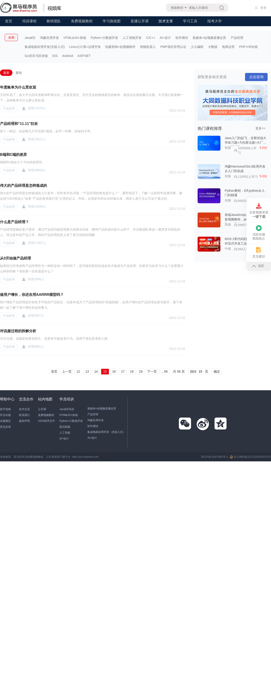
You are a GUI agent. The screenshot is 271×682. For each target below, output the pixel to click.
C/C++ (150, 38)
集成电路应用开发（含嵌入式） (106, 432)
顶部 (258, 266)
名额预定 (5, 421)
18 (132, 371)
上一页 (67, 371)
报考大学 (214, 21)
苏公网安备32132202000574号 (250, 456)
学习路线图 (112, 21)
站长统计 (105, 456)
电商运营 (228, 47)
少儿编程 (197, 47)
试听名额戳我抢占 (258, 232)
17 (123, 371)
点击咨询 (256, 77)
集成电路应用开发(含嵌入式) (45, 47)
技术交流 (24, 409)
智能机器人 (148, 47)
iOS (55, 56)
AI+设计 (165, 38)
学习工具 (190, 21)
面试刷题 (64, 426)
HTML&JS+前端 (74, 38)
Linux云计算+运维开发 (85, 47)
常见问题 (5, 415)
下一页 (152, 371)
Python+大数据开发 (104, 38)
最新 (6, 73)
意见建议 (258, 252)
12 (78, 371)
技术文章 (166, 21)
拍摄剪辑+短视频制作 (120, 47)
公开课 (42, 409)
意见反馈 (5, 426)
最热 (19, 73)
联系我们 (24, 415)
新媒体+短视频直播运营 (209, 38)
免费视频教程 (82, 21)
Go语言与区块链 (36, 56)
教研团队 (54, 21)
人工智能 (64, 432)
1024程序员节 (46, 421)
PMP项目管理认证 (173, 47)
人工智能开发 (132, 38)
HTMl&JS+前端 (68, 415)
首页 (8, 21)
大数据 (212, 47)
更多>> (260, 128)
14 (96, 371)
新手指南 (5, 409)
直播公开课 (140, 21)
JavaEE (30, 38)
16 (114, 371)
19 (141, 371)
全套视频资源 (259, 211)
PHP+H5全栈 (248, 47)
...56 (164, 371)
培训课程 (29, 21)
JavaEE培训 (66, 409)
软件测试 (181, 38)
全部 (11, 37)
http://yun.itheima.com (85, 456)
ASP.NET (84, 56)
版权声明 (24, 421)
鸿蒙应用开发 (49, 38)
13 (87, 371)
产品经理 (237, 38)
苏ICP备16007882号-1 (214, 456)
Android (67, 56)
